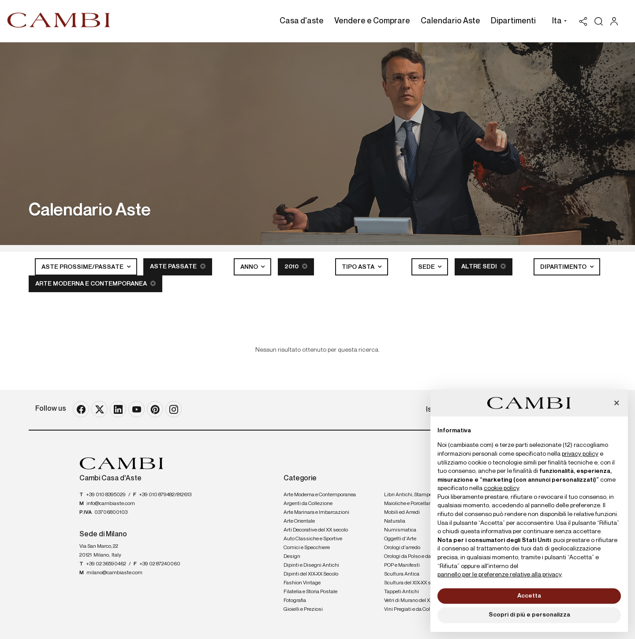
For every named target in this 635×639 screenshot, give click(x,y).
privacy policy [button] (580, 454)
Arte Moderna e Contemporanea (95, 283)
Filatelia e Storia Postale (310, 591)
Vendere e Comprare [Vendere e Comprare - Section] (372, 21)
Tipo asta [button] (359, 267)
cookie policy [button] (501, 488)
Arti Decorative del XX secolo (316, 530)
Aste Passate (177, 266)
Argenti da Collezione (308, 503)
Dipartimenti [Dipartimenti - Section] (513, 21)
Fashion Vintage (302, 583)
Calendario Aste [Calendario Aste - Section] (450, 21)
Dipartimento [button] (564, 267)
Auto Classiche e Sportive (313, 539)
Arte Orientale (299, 521)
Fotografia (295, 600)
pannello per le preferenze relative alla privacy (499, 575)
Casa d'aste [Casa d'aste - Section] (302, 21)
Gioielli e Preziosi (303, 609)
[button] (557, 22)
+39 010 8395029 (106, 495)
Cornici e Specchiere (307, 547)
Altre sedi (483, 266)
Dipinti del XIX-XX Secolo (311, 574)
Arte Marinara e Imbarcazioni (316, 512)
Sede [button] (427, 267)
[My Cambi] (616, 21)
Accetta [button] (529, 596)
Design (292, 556)
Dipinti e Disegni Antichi (311, 565)
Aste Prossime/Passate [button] (83, 267)
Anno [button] (249, 267)
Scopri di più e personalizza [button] (529, 615)
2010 (295, 266)
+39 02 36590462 (106, 564)
